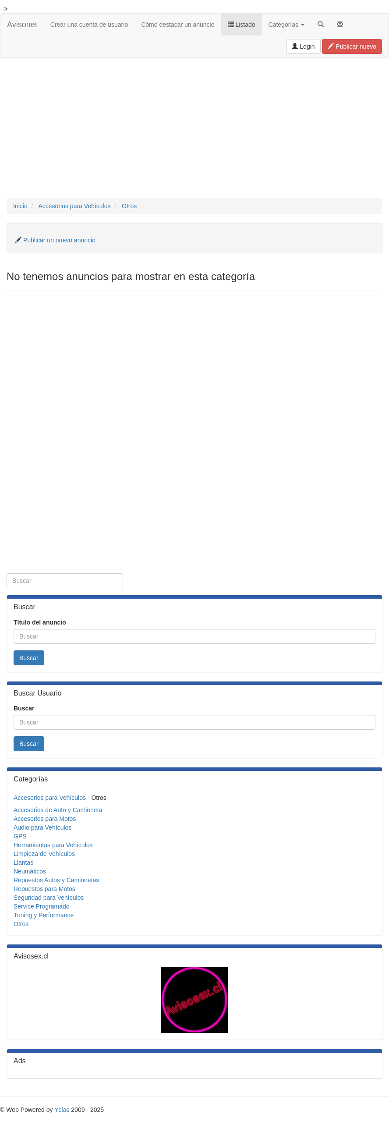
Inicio (20, 205)
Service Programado (42, 906)
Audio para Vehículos (42, 827)
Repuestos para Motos (44, 888)
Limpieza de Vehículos (44, 853)
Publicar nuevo (352, 46)
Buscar (29, 657)
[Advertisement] (194, 128)
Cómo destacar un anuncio (177, 24)
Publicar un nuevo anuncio (59, 240)
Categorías (286, 24)
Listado (241, 24)
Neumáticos (30, 871)
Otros (129, 205)
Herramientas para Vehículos (53, 844)
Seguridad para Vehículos (49, 897)
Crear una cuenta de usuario (89, 24)
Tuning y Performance (44, 915)
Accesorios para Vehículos (74, 205)
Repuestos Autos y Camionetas (56, 880)
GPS (20, 836)
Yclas (61, 1109)
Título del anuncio (40, 622)
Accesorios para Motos (45, 818)
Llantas (23, 862)
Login (303, 46)
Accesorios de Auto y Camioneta (58, 809)
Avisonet (22, 24)
